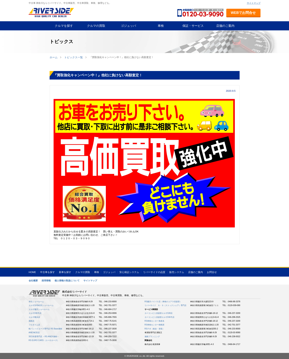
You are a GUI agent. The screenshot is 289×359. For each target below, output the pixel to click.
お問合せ (212, 272)
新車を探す (65, 272)
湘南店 (31, 321)
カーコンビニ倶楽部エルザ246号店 (159, 317)
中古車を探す (47, 272)
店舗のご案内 (225, 25)
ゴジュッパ (128, 25)
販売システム (176, 272)
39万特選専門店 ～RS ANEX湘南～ (44, 336)
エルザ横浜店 (34, 317)
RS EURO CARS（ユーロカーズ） (44, 340)
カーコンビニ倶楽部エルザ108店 (159, 313)
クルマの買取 (96, 25)
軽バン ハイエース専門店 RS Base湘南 (45, 329)
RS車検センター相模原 (154, 325)
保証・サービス (193, 25)
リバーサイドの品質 (154, 272)
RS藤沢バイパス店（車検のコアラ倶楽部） (163, 302)
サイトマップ (253, 3)
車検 (161, 25)
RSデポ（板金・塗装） (154, 329)
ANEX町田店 (34, 332)
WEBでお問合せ (243, 13)
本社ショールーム (36, 302)
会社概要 (33, 280)
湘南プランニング (152, 336)
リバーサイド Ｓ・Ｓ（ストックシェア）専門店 (165, 305)
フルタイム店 (34, 325)
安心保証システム (129, 272)
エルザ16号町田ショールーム (41, 305)
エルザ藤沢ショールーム (39, 309)
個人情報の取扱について (67, 280)
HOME (32, 272)
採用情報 (46, 280)
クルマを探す (64, 25)
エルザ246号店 (35, 313)
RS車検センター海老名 (154, 321)
